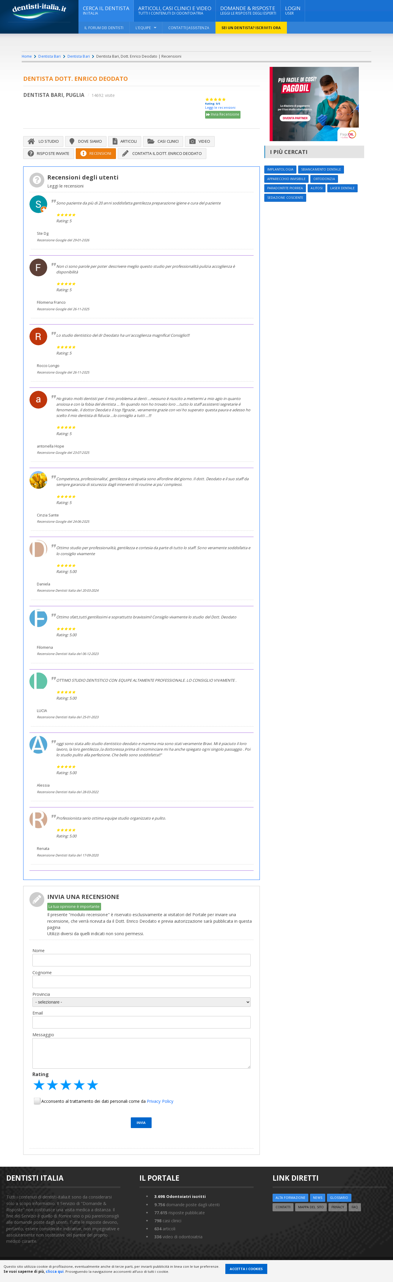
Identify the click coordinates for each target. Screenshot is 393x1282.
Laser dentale (346, 189)
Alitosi (319, 189)
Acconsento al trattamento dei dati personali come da (107, 1111)
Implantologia (281, 170)
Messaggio (43, 1044)
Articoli (132, 143)
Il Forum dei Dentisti (104, 28)
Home (27, 56)
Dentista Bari (50, 56)
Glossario (342, 1207)
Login (293, 10)
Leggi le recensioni (220, 108)
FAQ (360, 1217)
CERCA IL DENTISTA (106, 10)
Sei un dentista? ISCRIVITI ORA (255, 28)
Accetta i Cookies (246, 1269)
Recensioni (103, 156)
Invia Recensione (223, 115)
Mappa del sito (314, 1217)
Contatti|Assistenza (190, 28)
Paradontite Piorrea (286, 189)
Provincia (41, 1003)
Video (214, 143)
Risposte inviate (51, 156)
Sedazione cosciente (286, 199)
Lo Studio (45, 143)
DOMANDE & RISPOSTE (249, 10)
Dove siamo (91, 143)
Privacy (342, 1217)
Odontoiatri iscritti (180, 1206)
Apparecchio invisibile (287, 179)
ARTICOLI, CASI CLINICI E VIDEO (176, 10)
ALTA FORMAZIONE (291, 1207)
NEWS (319, 1207)
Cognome (42, 981)
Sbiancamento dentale (324, 170)
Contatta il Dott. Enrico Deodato (177, 156)
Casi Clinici (174, 143)
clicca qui (55, 1271)
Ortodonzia (327, 179)
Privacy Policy (160, 1111)
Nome (38, 960)
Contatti (284, 1217)
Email (37, 1022)
